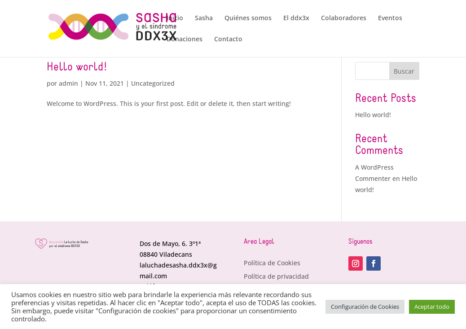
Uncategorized (153, 83)
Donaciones (184, 39)
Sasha (204, 18)
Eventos (390, 18)
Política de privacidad (276, 277)
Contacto (228, 39)
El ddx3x (296, 18)
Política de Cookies (272, 263)
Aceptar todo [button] (431, 307)
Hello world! (77, 67)
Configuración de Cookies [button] (365, 307)
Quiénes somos (248, 18)
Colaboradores (343, 18)
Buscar (404, 71)
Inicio (175, 18)
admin (68, 83)
